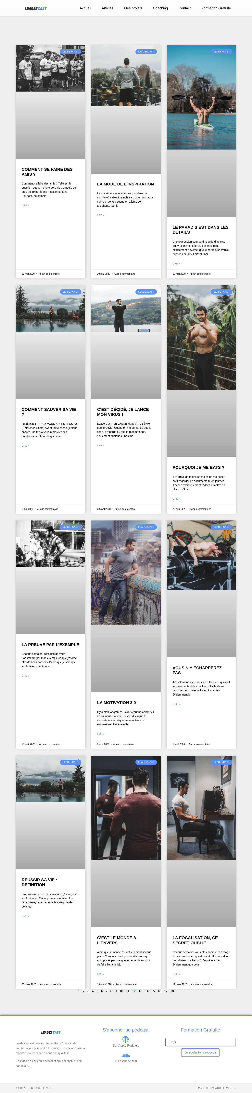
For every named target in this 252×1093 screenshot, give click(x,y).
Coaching (160, 8)
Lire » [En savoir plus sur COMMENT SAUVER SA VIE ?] (25, 445)
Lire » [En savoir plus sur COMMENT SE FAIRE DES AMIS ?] (25, 205)
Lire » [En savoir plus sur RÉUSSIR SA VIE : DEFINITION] (25, 916)
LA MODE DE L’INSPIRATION (125, 184)
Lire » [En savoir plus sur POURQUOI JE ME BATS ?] (176, 498)
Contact (185, 8)
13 (140, 991)
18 (172, 991)
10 (121, 991)
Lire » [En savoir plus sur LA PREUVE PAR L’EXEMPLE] (25, 676)
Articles (107, 8)
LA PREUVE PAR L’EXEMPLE (50, 644)
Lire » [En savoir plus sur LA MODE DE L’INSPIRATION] (100, 215)
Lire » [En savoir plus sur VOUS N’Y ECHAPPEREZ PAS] (176, 704)
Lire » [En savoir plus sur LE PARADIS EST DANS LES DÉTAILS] (176, 263)
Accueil (85, 8)
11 (127, 991)
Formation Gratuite (216, 8)
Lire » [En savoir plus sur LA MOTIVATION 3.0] (100, 734)
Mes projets (133, 8)
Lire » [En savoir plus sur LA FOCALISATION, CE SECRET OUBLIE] (176, 974)
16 (159, 991)
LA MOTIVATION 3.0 (116, 702)
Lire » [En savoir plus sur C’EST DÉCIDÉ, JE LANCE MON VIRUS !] (100, 445)
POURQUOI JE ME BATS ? (198, 467)
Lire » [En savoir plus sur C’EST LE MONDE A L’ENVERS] (100, 974)
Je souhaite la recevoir (200, 1052)
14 (146, 991)
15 (153, 991)
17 (166, 991)
